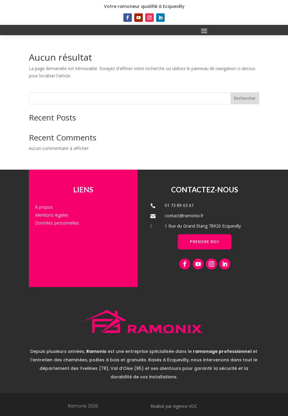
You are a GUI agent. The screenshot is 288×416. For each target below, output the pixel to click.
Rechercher (245, 98)
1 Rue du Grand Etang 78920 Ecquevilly (203, 226)
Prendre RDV (204, 242)
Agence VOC (185, 406)
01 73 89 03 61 (179, 205)
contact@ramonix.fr (184, 215)
